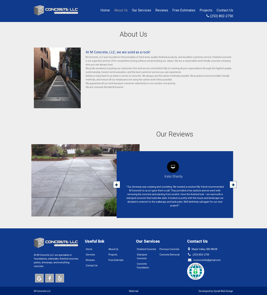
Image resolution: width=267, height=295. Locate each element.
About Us (121, 10)
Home (105, 10)
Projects (206, 10)
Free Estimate (115, 260)
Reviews (161, 10)
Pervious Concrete (169, 249)
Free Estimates (183, 10)
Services (90, 254)
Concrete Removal (169, 254)
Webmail (133, 291)
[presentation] (116, 184)
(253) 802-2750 (219, 16)
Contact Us (225, 10)
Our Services (141, 10)
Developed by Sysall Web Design (216, 291)
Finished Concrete (146, 249)
